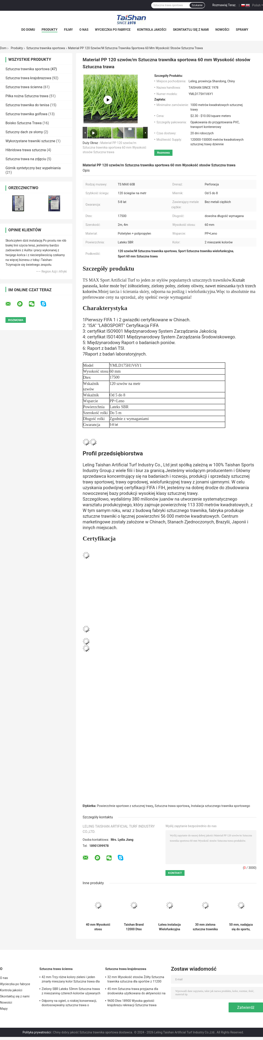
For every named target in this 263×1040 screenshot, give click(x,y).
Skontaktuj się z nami (191, 29)
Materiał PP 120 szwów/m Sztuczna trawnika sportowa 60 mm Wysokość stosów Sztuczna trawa (114, 147)
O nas (83, 29)
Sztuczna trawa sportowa (172, 806)
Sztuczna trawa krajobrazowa (28, 78)
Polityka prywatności (37, 1032)
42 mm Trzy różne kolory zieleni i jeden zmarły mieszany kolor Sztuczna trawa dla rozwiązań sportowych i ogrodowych (71, 979)
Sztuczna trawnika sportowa (45, 48)
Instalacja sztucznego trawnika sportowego (220, 806)
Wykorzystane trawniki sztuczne (30, 141)
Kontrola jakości (151, 29)
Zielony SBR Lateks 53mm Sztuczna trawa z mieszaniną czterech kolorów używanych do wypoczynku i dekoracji (71, 991)
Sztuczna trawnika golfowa (26, 114)
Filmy (68, 29)
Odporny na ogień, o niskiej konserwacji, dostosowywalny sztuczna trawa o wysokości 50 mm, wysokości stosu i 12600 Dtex (69, 1003)
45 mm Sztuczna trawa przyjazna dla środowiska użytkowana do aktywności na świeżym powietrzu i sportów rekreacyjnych (136, 991)
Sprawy (242, 29)
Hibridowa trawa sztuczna (25, 150)
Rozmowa (163, 152)
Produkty (49, 29)
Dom (3, 48)
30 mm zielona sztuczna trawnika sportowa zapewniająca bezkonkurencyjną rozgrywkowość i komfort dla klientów (205, 927)
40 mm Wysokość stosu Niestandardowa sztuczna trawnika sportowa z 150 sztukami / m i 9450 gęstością (97, 927)
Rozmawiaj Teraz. (224, 5)
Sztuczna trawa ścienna (23, 87)
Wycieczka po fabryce (112, 29)
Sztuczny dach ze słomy (24, 132)
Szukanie (197, 5)
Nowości (222, 29)
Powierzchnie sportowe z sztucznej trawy (125, 806)
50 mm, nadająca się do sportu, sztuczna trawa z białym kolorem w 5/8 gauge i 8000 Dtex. (241, 927)
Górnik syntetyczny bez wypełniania (33, 168)
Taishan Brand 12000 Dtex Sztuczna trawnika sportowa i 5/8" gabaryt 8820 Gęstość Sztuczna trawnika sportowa (133, 927)
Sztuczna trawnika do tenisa (27, 105)
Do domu (28, 29)
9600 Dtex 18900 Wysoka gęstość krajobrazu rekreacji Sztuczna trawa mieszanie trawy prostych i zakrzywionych (136, 1003)
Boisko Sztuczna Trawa (23, 123)
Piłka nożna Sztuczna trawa (26, 96)
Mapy (4, 1008)
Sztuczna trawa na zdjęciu (25, 159)
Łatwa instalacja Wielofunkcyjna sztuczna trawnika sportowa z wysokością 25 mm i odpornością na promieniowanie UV (169, 927)
